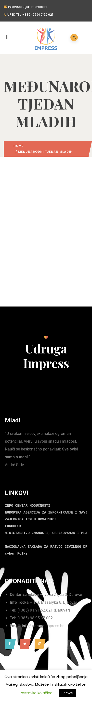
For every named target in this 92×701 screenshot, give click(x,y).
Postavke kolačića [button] (36, 692)
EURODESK (13, 526)
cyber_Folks (16, 554)
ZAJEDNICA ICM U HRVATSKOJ (30, 519)
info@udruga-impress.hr (43, 626)
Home (18, 146)
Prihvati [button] (67, 693)
